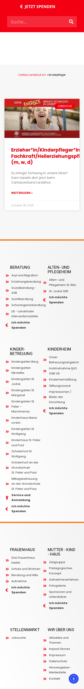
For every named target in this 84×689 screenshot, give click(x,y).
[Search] (71, 21)
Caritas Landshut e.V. (32, 75)
